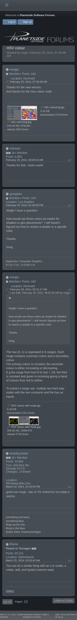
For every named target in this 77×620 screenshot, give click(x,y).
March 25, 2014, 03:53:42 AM (23, 560)
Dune (14, 544)
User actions (63, 600)
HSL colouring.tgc (52, 107)
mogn (14, 69)
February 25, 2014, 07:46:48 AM (28, 81)
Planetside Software (31, 614)
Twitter (45, 614)
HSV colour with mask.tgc (24, 405)
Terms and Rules (68, 614)
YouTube (37, 617)
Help (57, 614)
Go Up (7, 601)
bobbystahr (19, 453)
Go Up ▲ (59, 617)
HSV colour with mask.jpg (24, 426)
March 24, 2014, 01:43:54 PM (23, 486)
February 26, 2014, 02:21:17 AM (28, 289)
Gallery (10, 590)
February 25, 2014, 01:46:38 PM (24, 205)
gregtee (16, 194)
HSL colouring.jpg (19, 121)
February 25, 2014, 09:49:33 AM (24, 159)
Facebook (27, 617)
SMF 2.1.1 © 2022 (8, 614)
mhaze (15, 148)
